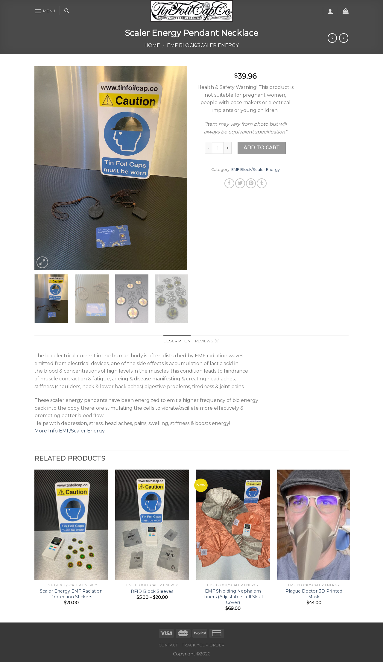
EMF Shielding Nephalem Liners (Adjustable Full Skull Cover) (233, 596)
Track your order (203, 645)
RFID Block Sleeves (152, 591)
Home (152, 45)
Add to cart (261, 148)
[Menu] (44, 11)
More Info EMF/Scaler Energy (69, 431)
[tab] (177, 341)
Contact (168, 645)
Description (177, 341)
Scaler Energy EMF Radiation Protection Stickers (71, 593)
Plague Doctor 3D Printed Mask (313, 593)
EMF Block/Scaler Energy (203, 45)
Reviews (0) (207, 341)
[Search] (66, 10)
